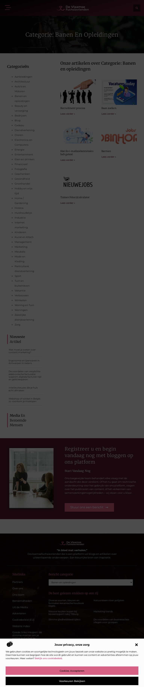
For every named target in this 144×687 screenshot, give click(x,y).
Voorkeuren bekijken (72, 681)
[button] (136, 645)
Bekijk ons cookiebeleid (48, 658)
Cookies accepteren (72, 670)
